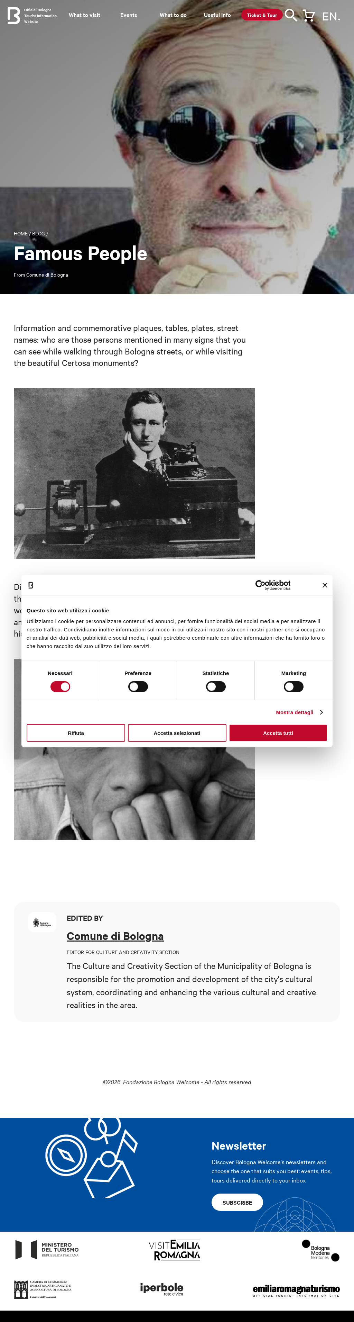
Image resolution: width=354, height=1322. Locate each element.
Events (128, 14)
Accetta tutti (278, 733)
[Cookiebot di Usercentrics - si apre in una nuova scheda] (260, 585)
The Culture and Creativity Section (129, 965)
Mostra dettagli (294, 712)
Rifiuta (76, 733)
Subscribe (237, 1202)
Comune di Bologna (47, 274)
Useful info (217, 14)
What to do (173, 14)
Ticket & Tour (262, 14)
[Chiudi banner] (325, 585)
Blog (38, 233)
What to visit (84, 14)
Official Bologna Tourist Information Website (40, 15)
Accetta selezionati (176, 733)
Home (21, 233)
